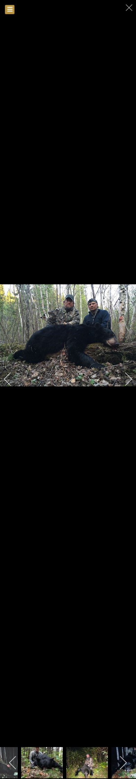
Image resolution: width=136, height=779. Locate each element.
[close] (130, 7)
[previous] (12, 379)
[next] (124, 379)
